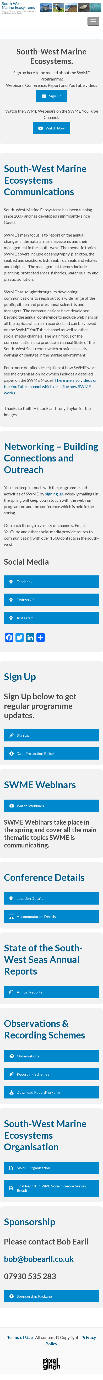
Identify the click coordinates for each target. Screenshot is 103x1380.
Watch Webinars (26, 806)
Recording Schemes (29, 1074)
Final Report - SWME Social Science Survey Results (47, 1188)
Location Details (26, 898)
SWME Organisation (29, 1168)
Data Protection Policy (31, 753)
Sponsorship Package (30, 1296)
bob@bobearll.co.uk (39, 1258)
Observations (24, 1056)
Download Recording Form (34, 1092)
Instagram (21, 618)
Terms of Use (20, 1337)
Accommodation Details (32, 916)
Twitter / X (22, 600)
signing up (54, 493)
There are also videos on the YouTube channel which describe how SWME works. (50, 386)
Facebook (20, 581)
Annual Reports (25, 992)
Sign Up (52, 96)
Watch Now (51, 128)
